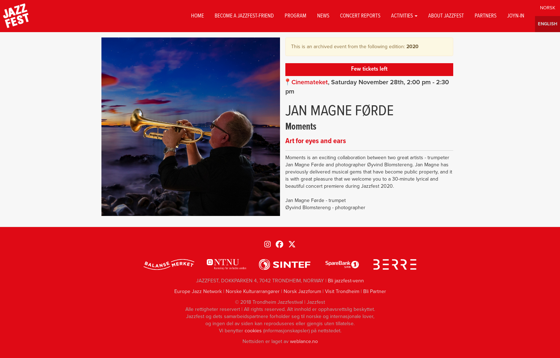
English (547, 24)
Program (295, 16)
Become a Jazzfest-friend (244, 16)
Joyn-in (515, 16)
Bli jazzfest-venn (346, 281)
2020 (412, 47)
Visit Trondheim (342, 291)
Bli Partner (374, 291)
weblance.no (304, 341)
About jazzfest (446, 16)
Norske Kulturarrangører (253, 291)
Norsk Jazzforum (302, 291)
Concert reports (360, 16)
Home (197, 16)
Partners (485, 16)
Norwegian (547, 8)
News (323, 16)
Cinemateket (309, 82)
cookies (253, 331)
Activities (404, 16)
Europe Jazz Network (198, 291)
